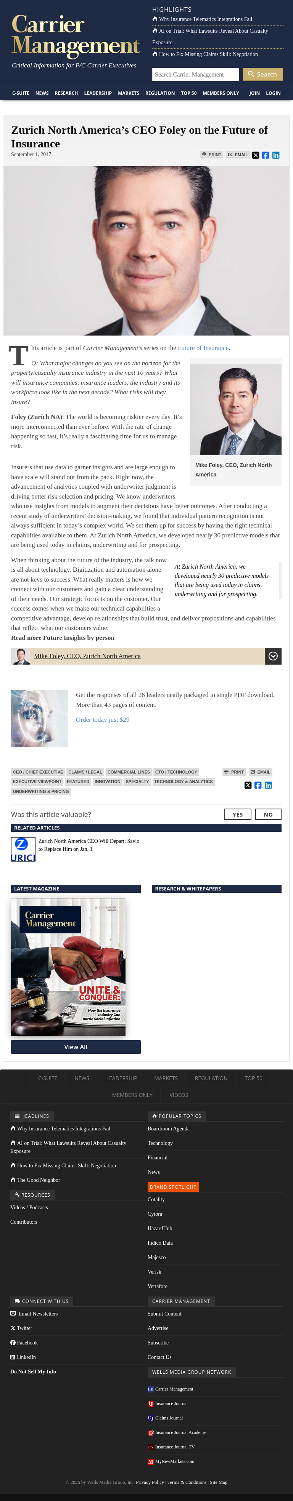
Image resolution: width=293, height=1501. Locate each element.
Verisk (154, 1272)
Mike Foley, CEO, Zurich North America (146, 657)
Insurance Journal (168, 1403)
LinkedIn (23, 1357)
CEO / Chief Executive (38, 772)
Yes (238, 814)
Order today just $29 (102, 719)
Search (262, 74)
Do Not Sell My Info (33, 1372)
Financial (157, 1158)
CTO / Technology (176, 772)
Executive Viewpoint (37, 781)
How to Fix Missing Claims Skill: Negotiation (205, 54)
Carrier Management (170, 1389)
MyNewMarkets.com (171, 1461)
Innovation (107, 781)
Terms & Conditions (187, 1482)
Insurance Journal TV (171, 1447)
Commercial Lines (129, 772)
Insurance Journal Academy (177, 1432)
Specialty (137, 781)
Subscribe (158, 1343)
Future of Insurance (203, 348)
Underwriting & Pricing (41, 791)
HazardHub (160, 1228)
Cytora (155, 1214)
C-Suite (20, 93)
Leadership (98, 93)
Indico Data (160, 1243)
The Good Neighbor (35, 1180)
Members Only (221, 93)
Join (255, 93)
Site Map (218, 1482)
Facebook (24, 1343)
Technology (160, 1143)
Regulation (160, 93)
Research (66, 93)
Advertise (158, 1328)
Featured (78, 781)
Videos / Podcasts (29, 1207)
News (42, 93)
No (268, 814)
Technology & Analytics (184, 781)
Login (273, 93)
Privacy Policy (150, 1482)
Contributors (23, 1222)
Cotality (156, 1199)
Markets (128, 93)
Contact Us (160, 1357)
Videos (179, 1094)
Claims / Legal (85, 772)
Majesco (157, 1257)
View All (75, 1047)
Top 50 (189, 93)
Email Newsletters (34, 1314)
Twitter (21, 1328)
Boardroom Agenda (169, 1129)
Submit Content (164, 1314)
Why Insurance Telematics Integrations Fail (202, 19)
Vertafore (157, 1286)
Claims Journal (165, 1418)
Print (211, 154)
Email (238, 154)
